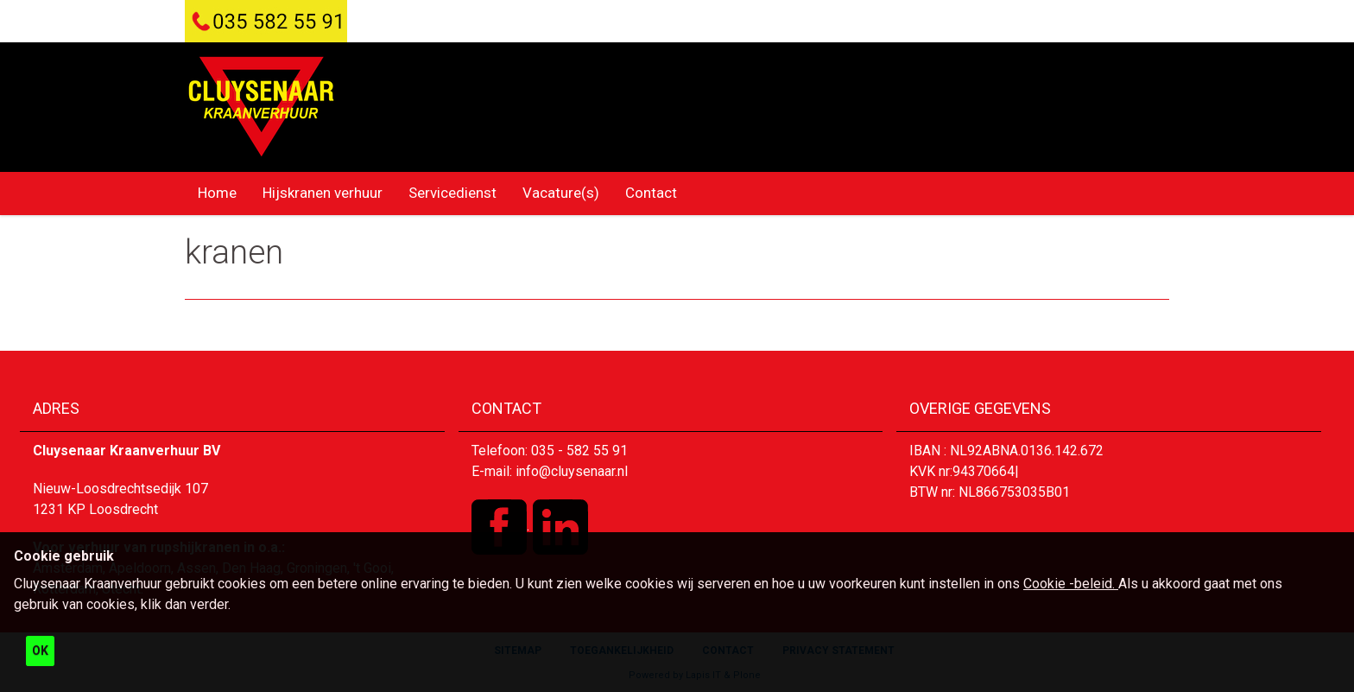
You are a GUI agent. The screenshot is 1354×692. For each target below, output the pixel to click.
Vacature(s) (560, 192)
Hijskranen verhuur (323, 192)
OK (40, 650)
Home (217, 192)
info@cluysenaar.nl (572, 471)
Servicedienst (452, 192)
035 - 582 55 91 (579, 450)
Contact (651, 192)
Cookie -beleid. (1070, 583)
